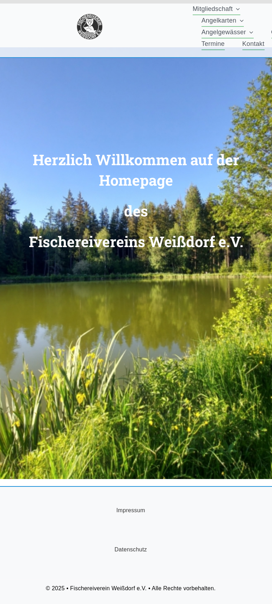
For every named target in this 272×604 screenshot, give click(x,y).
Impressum (130, 510)
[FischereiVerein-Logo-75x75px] (89, 16)
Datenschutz (131, 549)
